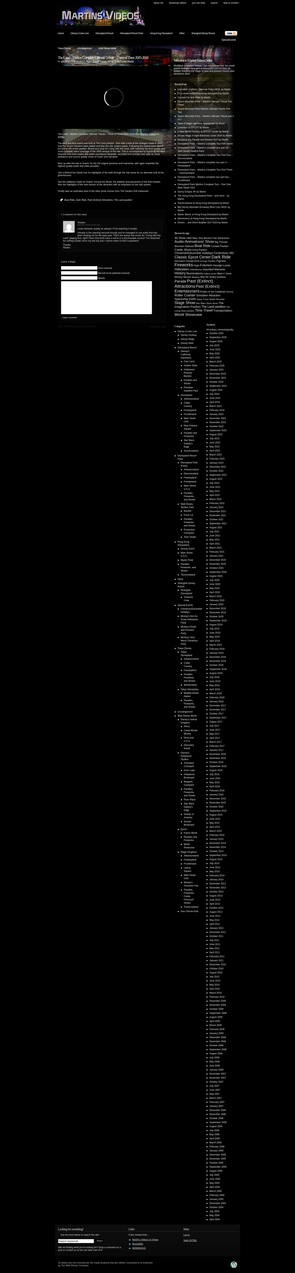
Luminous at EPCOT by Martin (193, 127)
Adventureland (191, 398)
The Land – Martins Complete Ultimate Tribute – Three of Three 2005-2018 (103, 57)
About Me (158, 3)
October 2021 (217, 519)
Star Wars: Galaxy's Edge (189, 443)
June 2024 (215, 398)
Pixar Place (190, 799)
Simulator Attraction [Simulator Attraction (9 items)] (208, 295)
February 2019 (217, 649)
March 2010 (216, 993)
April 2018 (215, 689)
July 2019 (214, 628)
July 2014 (214, 863)
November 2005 (218, 1158)
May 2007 (215, 1094)
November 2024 (218, 377)
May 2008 (215, 1061)
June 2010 (215, 980)
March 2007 (216, 1098)
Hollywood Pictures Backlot (189, 372)
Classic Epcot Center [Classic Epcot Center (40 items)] (193, 257)
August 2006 (216, 1126)
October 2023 (217, 426)
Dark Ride (81, 200)
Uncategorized (85, 48)
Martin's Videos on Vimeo (145, 1239)
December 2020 (218, 560)
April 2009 (215, 1021)
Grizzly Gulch (187, 548)
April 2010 (215, 988)
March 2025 (216, 361)
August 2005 (216, 1171)
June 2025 (215, 349)
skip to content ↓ (231, 3)
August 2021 (216, 527)
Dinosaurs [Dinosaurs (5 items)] (180, 261)
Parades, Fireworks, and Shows (189, 496)
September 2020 (218, 572)
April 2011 (215, 952)
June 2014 (215, 867)
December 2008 (218, 1037)
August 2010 (216, 972)
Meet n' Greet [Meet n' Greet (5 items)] (224, 273)
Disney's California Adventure (186, 354)
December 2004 (218, 1203)
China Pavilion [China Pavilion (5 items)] (199, 250)
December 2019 (218, 608)
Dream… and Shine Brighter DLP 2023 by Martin (203, 222)
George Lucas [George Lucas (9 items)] (221, 265)
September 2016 (218, 766)
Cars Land (189, 361)
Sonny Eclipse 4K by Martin (192, 191)
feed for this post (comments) (77, 332)
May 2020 (215, 588)
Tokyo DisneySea (190, 689)
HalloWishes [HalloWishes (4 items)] (196, 269)
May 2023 (215, 446)
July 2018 (214, 677)
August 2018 (216, 673)
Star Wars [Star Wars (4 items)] (201, 303)
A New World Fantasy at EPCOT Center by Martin (203, 131)
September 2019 (218, 620)
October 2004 (217, 1207)
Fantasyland (190, 410)
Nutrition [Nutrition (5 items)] (221, 277)
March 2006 (216, 1142)
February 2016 (217, 790)
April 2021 (215, 543)
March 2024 (216, 406)
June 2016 (215, 778)
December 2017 (218, 705)
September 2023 (218, 430)
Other (181, 33)
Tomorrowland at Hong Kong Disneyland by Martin (203, 203)
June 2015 (215, 819)
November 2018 (218, 661)
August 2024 (216, 390)
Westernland (190, 685)
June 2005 (215, 1179)
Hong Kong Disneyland (161, 33)
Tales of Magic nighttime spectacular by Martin (201, 123)
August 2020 (216, 576)
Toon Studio (190, 537)
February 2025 (217, 365)
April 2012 (215, 924)
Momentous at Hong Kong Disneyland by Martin (202, 218)
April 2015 (215, 827)
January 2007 (217, 1106)
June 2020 (215, 584)
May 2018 (215, 685)
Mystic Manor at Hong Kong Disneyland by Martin (203, 214)
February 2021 (217, 551)
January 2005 (217, 1199)
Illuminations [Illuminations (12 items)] (194, 273)
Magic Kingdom (189, 852)
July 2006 (214, 1130)
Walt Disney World (107, 48)
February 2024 (217, 410)
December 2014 (218, 843)
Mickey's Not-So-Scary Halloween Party (189, 619)
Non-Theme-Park (190, 911)
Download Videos (177, 3)
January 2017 (217, 750)
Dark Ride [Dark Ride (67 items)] (221, 257)
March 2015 (216, 831)
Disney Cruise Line (80, 33)
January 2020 (217, 604)
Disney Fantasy (189, 335)
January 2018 (217, 701)
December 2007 (218, 1073)
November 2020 (218, 564)
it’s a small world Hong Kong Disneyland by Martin (203, 93)
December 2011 (218, 932)
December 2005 (218, 1154)
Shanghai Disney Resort (203, 33)
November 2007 (218, 1077)
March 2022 (216, 499)
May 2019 (215, 636)
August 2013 (216, 895)
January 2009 (217, 1033)
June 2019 (215, 632)
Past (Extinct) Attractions (100, 200)
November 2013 (218, 887)
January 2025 (217, 369)
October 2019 (217, 616)
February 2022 (217, 503)
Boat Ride (69, 200)
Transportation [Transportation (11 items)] (222, 310)
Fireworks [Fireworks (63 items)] (184, 264)
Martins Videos (148, 134)
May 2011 (215, 948)
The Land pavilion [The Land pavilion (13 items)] (213, 306)
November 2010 (218, 964)
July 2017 (214, 725)
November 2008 (218, 1041)
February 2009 (217, 1029)
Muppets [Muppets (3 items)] (196, 277)
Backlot (187, 511)
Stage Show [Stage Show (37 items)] (185, 303)
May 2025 (215, 353)
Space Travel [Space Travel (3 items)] (203, 299)
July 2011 (214, 940)
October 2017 (217, 713)
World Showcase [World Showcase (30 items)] (188, 315)
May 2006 (215, 1134)
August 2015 (216, 814)
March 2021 (216, 547)
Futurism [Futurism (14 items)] (206, 265)
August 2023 (216, 434)
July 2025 (214, 345)
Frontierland (190, 414)
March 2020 (216, 596)
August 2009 (216, 1017)
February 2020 (217, 600)
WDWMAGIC (139, 1248)
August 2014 (216, 859)
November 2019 (218, 612)
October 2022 (217, 471)
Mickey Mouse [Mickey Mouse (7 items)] (183, 277)
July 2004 (214, 1211)
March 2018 (216, 693)
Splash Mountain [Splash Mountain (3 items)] (217, 299)
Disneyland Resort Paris (131, 33)
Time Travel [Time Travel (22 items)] (204, 310)
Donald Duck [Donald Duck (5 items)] (193, 261)
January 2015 (217, 839)
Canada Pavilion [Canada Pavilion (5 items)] (219, 246)
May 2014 (215, 871)
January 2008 (217, 1069)
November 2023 (218, 422)
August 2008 (216, 1053)
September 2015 (218, 810)
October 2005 (217, 1162)
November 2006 (218, 1114)
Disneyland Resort (104, 33)
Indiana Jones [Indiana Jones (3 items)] (210, 273)
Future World (106, 61)
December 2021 (218, 511)
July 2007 (214, 1086)
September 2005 (218, 1166)
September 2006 (218, 1122)
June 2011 (215, 944)
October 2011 (217, 936)
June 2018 (215, 681)
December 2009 (218, 1001)
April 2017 (215, 738)
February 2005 (217, 1195)
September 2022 (218, 475)
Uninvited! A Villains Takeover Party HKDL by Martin (204, 89)
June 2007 (215, 1090)
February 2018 (217, 697)
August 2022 (216, 479)
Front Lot (188, 515)
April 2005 (215, 1187)
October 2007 (217, 1082)
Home (61, 33)
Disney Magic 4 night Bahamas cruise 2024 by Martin (205, 135)
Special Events (228, 39)
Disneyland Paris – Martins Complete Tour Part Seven (205, 143)
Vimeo (61, 136)
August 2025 (216, 341)
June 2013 (215, 899)
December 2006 (218, 1110)
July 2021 (214, 531)
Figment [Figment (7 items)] (221, 261)
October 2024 (217, 382)
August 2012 (216, 912)
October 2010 (217, 968)
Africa (187, 726)
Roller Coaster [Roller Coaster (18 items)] (185, 295)
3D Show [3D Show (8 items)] (180, 237)
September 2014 (218, 855)
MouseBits (137, 1244)
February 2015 (217, 835)
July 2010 (214, 976)
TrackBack (157, 332)
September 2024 (218, 386)
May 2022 (215, 491)
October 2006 (217, 1118)
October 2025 (217, 333)
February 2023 (217, 458)
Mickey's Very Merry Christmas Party (189, 640)
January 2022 (217, 507)
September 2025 (218, 337)
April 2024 (215, 402)
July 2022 (214, 483)
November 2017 (218, 709)
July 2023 (214, 438)
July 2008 (214, 1057)
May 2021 (215, 539)
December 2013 (218, 883)
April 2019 (215, 640)
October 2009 (217, 1009)
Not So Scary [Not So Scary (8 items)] (208, 276)
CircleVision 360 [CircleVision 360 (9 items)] (224, 253)
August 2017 (216, 721)
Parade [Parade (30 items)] (180, 281)
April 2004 (215, 1219)
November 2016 (218, 758)
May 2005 (215, 1183)
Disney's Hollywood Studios (186, 756)
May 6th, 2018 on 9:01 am (89, 225)
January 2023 (217, 462)
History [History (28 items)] (180, 273)
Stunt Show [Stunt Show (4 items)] (212, 303)
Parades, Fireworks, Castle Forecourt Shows (189, 896)
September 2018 (218, 669)
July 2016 (214, 774)
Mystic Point (187, 560)
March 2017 (216, 742)
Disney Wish (187, 343)
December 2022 (218, 467)
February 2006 (217, 1146)
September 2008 (218, 1049)
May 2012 (215, 920)
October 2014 (217, 851)
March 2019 (216, 645)
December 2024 (218, 373)
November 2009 (218, 1005)
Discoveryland (191, 473)
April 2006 (215, 1138)
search (214, 3)
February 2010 (217, 997)
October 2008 (217, 1045)
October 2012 (217, 908)
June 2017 (215, 730)
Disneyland (186, 395)
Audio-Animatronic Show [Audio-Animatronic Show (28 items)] (194, 241)
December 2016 (218, 754)
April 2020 (215, 592)
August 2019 (216, 624)
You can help (198, 3)
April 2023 (215, 450)
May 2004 (215, 1215)
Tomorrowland (191, 451)
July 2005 (214, 1175)
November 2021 (218, 515)
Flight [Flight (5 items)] (196, 265)
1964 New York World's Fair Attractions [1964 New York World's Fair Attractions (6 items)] (207, 238)
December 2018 (218, 657)
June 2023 (215, 442)
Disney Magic (188, 339)
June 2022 (215, 487)
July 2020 (214, 580)
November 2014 (218, 847)
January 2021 (217, 556)
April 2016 (215, 786)
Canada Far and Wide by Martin (194, 97)
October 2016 (217, 762)
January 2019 (217, 653)
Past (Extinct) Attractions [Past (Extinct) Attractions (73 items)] (194, 283)
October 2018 (217, 665)
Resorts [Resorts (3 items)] (229, 292)
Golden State (190, 365)
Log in (186, 1235)
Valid (190, 1240)
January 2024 (217, 414)
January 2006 (217, 1150)
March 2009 (216, 1025)
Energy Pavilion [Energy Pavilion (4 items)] (208, 261)
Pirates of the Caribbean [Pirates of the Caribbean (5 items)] (213, 291)
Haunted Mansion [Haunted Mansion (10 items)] (214, 269)
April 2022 (215, 495)
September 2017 (218, 717)
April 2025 (215, 357)
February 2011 (217, 956)
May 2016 (215, 782)
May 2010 (215, 984)
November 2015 (218, 802)
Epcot (96, 61)
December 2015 (218, 798)
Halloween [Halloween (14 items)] (182, 269)
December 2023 (218, 418)
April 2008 (215, 1065)
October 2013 (217, 891)
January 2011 (217, 960)
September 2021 (218, 523)
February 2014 (217, 875)
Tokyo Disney (64, 48)
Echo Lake (189, 770)
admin (64, 61)
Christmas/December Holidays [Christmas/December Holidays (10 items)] (194, 253)
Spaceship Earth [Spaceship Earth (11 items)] (185, 299)
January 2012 (217, 928)
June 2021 (215, 535)
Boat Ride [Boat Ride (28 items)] (202, 246)
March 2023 (216, 454)
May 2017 (215, 734)
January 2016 (217, 794)
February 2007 (217, 1102)
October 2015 (217, 806)
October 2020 (217, 568)
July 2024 (214, 394)
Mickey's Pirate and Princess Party (188, 630)
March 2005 (216, 1191)
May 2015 (215, 823)
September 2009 (218, 1013)
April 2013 (215, 903)
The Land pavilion (123, 200)
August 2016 (216, 770)
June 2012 (215, 916)
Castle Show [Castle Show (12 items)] (183, 249)
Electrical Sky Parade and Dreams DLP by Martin (203, 139)
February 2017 (217, 746)
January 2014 (217, 879)
